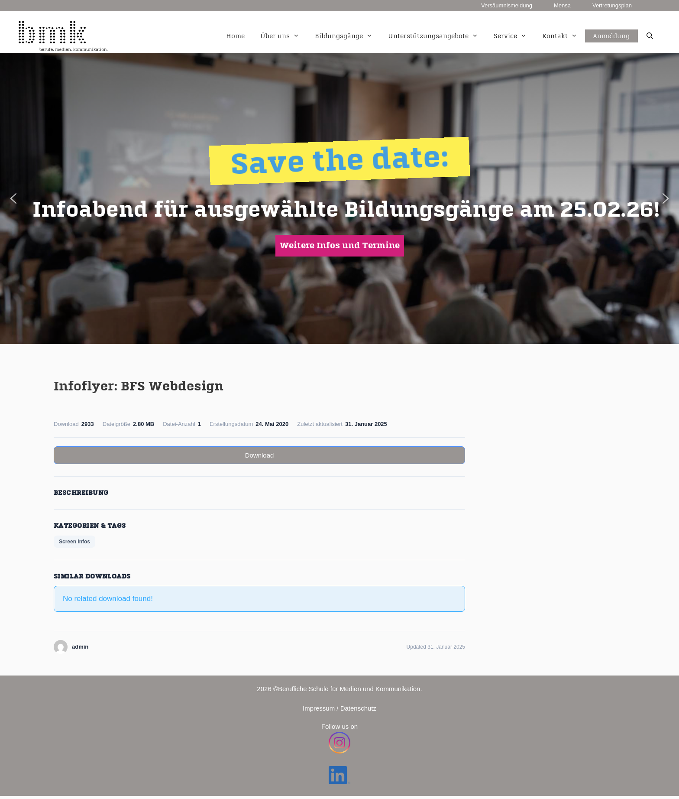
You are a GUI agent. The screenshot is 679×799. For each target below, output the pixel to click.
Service (514, 36)
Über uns (283, 36)
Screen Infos (74, 542)
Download (259, 455)
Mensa (562, 5)
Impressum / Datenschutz (339, 708)
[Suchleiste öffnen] (650, 36)
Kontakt (563, 36)
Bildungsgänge (347, 36)
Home (235, 36)
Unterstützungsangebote (437, 36)
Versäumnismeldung (506, 5)
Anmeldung (611, 26)
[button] (13, 198)
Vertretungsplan (612, 5)
